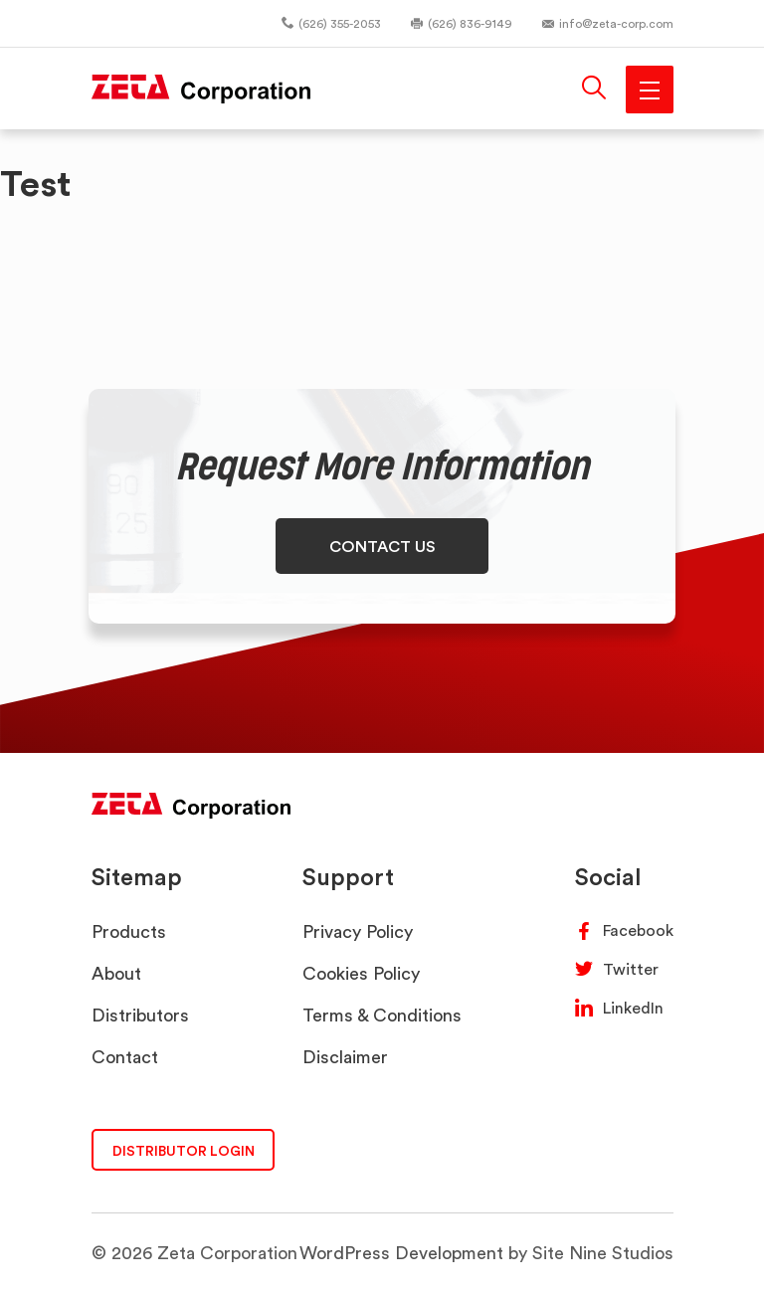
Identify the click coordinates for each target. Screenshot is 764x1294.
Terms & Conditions (382, 1015)
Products (129, 931)
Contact (125, 1056)
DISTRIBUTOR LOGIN (183, 1150)
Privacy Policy (357, 931)
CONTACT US (382, 546)
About (116, 973)
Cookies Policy (361, 973)
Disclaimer (345, 1056)
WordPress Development (401, 1252)
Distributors (140, 1015)
